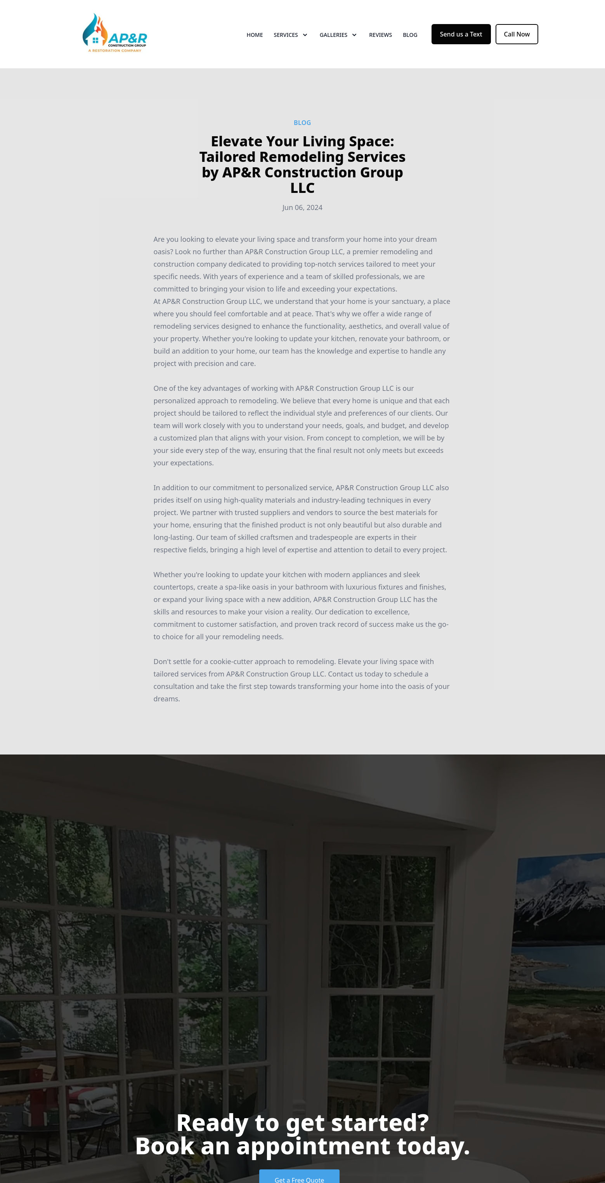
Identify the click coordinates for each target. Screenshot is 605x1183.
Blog (410, 34)
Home (254, 34)
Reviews (380, 34)
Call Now (517, 34)
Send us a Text (461, 34)
